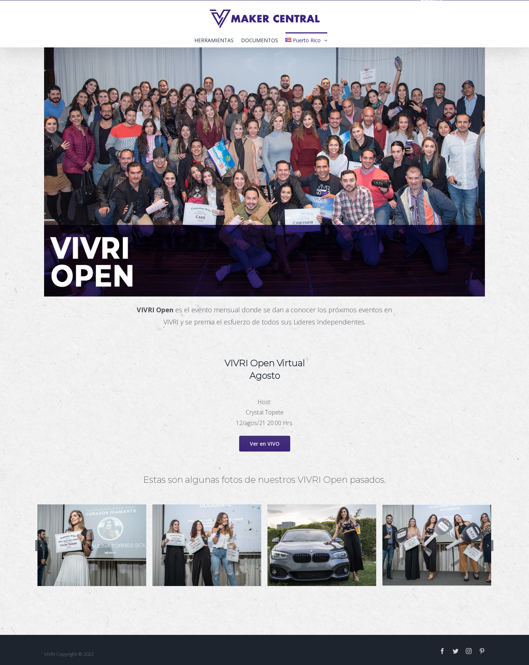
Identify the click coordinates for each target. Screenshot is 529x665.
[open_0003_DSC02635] (436, 544)
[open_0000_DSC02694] (91, 544)
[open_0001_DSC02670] (206, 544)
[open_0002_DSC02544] (321, 544)
